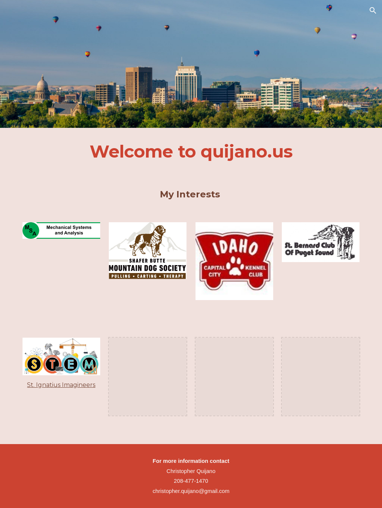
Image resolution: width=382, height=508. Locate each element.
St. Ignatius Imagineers (61, 384)
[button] (373, 11)
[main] (191, 152)
